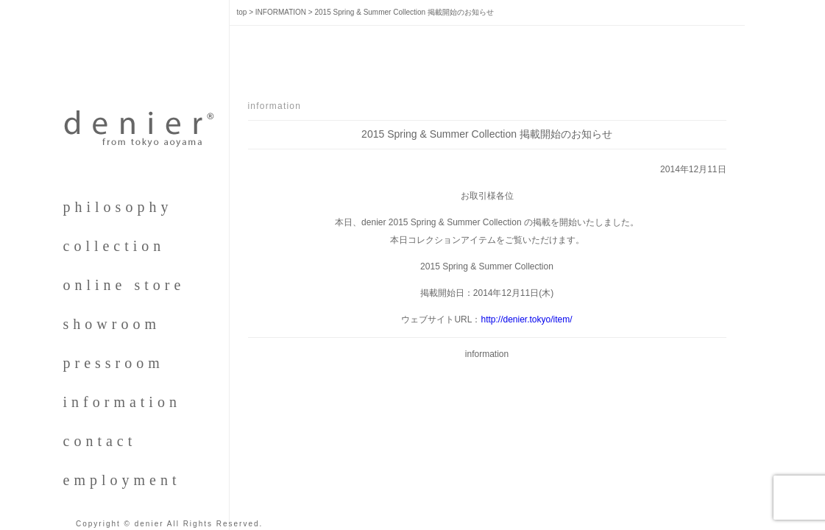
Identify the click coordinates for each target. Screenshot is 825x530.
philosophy (118, 207)
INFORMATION (280, 12)
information (122, 402)
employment (122, 480)
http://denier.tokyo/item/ (526, 319)
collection (114, 246)
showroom (111, 324)
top (242, 12)
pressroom (113, 363)
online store (124, 285)
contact (100, 441)
